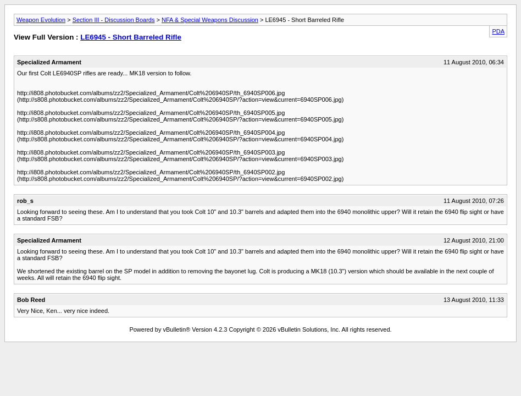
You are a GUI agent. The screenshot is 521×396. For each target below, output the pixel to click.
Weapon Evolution (40, 19)
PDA (498, 31)
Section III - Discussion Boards (114, 19)
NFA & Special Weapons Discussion (210, 19)
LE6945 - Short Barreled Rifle (130, 37)
